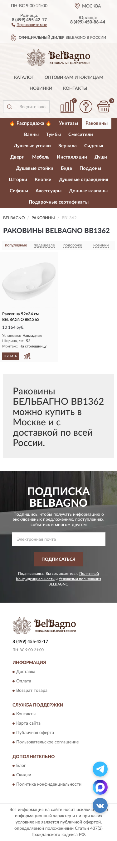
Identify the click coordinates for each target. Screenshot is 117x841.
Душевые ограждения (83, 179)
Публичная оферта (35, 733)
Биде (66, 168)
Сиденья (93, 146)
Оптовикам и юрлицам (74, 77)
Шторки (18, 179)
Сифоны (19, 191)
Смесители (80, 134)
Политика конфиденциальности (48, 785)
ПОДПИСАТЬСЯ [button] (58, 559)
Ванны (31, 134)
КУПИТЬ (10, 356)
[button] (29, 24)
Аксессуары (48, 191)
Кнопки (43, 179)
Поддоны (90, 168)
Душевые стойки (34, 168)
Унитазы (68, 123)
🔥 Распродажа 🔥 (30, 123)
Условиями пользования (80, 579)
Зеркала (67, 146)
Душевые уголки (32, 146)
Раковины (96, 123)
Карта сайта (28, 723)
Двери (17, 157)
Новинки (41, 88)
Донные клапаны (88, 191)
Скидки (23, 775)
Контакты (75, 88)
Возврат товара (31, 690)
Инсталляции (72, 157)
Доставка (25, 672)
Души (101, 157)
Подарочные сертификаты (59, 202)
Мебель (40, 157)
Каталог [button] (24, 77)
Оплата (23, 681)
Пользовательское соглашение (47, 742)
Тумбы (53, 134)
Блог (21, 766)
